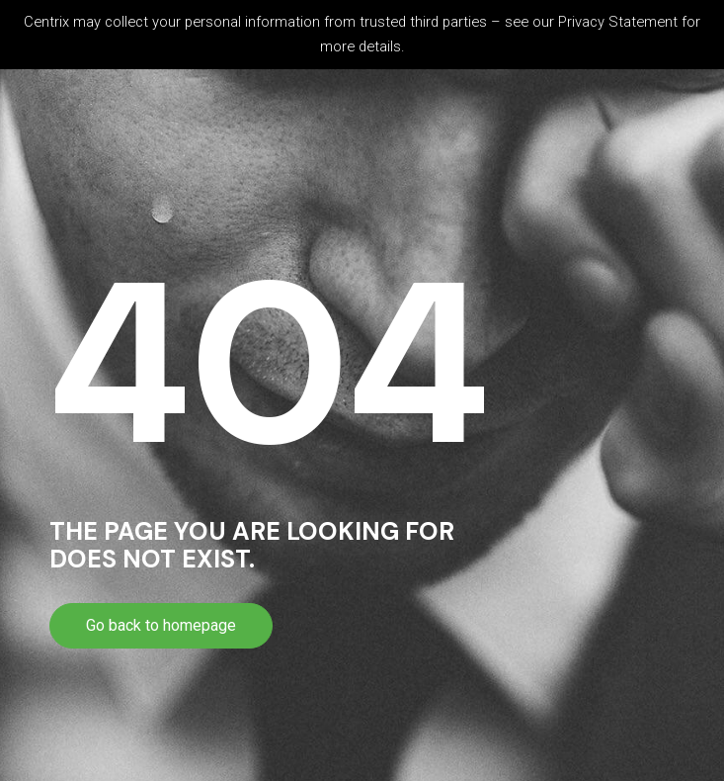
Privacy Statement (618, 22)
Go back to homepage (161, 625)
